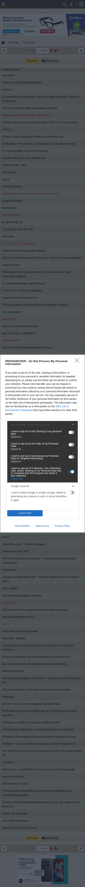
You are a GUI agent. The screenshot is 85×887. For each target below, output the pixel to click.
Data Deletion (22, 525)
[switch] (71, 432)
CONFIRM (24, 513)
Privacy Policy (62, 525)
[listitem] (42, 424)
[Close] (78, 361)
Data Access (42, 525)
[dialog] (42, 444)
